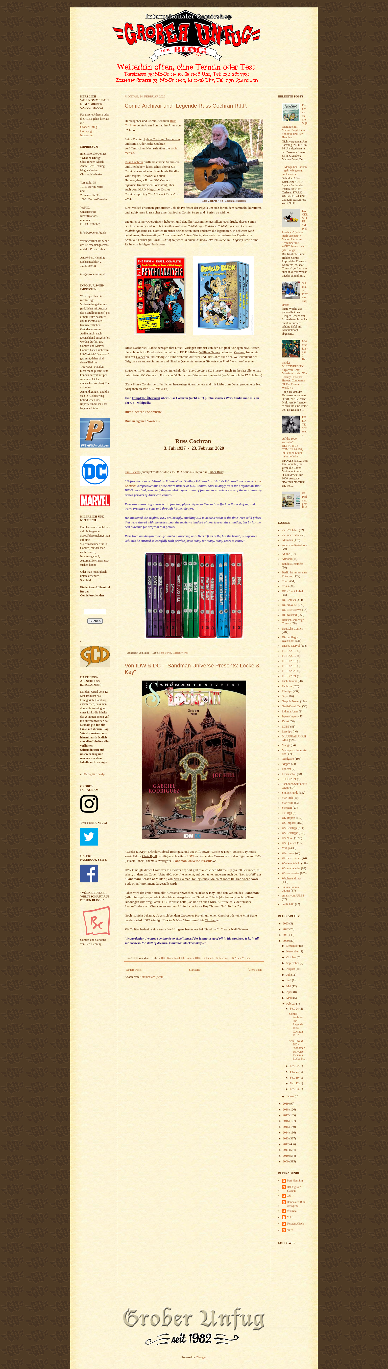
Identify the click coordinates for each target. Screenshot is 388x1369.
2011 (286, 1150)
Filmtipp (287, 691)
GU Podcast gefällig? (304, 500)
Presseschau (289, 774)
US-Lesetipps (222, 957)
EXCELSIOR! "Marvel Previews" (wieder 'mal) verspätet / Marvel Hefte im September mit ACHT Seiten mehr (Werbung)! (295, 230)
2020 (286, 941)
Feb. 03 (294, 1089)
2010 (286, 1155)
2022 (286, 929)
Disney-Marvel (291, 645)
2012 (286, 1144)
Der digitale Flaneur (294, 1188)
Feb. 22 (294, 1066)
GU (289, 1195)
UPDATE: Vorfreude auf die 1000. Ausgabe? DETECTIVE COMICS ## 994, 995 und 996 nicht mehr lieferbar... (294, 437)
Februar (291, 1003)
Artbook (287, 559)
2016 (286, 1121)
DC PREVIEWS (292, 610)
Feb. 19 (294, 1077)
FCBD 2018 (289, 661)
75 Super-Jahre (291, 535)
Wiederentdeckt (291, 863)
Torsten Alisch (295, 1223)
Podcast (286, 769)
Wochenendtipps (292, 878)
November (293, 951)
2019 (286, 1103)
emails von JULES (293, 895)
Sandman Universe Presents (192, 861)
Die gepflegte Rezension (290, 639)
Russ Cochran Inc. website (143, 412)
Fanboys (287, 686)
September (293, 963)
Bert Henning (295, 1180)
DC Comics (187, 957)
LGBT (286, 726)
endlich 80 (288, 904)
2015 (286, 1127)
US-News (166, 652)
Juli (288, 974)
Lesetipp (287, 731)
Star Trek (287, 798)
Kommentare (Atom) (152, 977)
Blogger (201, 1357)
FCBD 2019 (289, 666)
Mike (290, 1217)
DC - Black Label (170, 957)
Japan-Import (290, 716)
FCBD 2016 (289, 651)
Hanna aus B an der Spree (296, 1203)
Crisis (285, 586)
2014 (286, 1132)
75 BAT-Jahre (290, 530)
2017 (286, 1115)
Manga (286, 745)
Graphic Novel (290, 701)
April (289, 992)
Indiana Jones (290, 711)
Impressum (86, 135)
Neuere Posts (134, 969)
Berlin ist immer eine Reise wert (294, 574)
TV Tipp (287, 813)
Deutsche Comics (292, 628)
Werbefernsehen (291, 858)
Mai (289, 986)
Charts (286, 581)
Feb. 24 (294, 1008)
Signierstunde (290, 792)
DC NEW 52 (289, 605)
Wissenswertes (181, 652)
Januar (290, 1096)
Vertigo (246, 957)
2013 (286, 1138)
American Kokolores (294, 545)
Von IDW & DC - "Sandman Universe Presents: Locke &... (297, 1050)
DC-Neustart (289, 615)
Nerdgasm (288, 758)
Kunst (285, 721)
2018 (286, 1109)
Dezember (292, 945)
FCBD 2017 (289, 656)
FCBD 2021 (289, 676)
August (291, 969)
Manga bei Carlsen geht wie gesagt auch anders (294, 170)
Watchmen (288, 853)
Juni (289, 980)
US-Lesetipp (289, 828)
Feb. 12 (294, 1083)
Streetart (287, 807)
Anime (286, 554)
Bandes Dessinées (292, 564)
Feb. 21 (294, 1071)
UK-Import (288, 818)
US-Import (207, 957)
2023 (286, 923)
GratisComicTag (291, 706)
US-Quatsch (289, 843)
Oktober (291, 957)
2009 (286, 1161)
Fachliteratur (289, 681)
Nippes (286, 764)
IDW (197, 957)
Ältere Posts (255, 969)
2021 (286, 935)
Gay (284, 696)
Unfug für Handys (94, 774)
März (289, 998)
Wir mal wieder (291, 868)
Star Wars (287, 802)
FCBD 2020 (289, 671)
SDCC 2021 (289, 779)
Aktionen (287, 540)
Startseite (194, 969)
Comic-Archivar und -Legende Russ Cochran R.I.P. (186, 106)
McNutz (291, 1210)
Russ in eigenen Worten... (142, 421)
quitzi (290, 1230)
